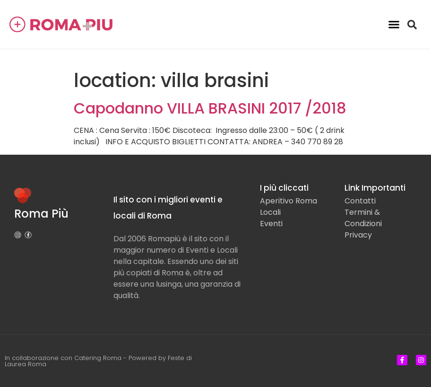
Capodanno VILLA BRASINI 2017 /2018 (210, 108)
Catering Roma (97, 357)
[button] (394, 25)
